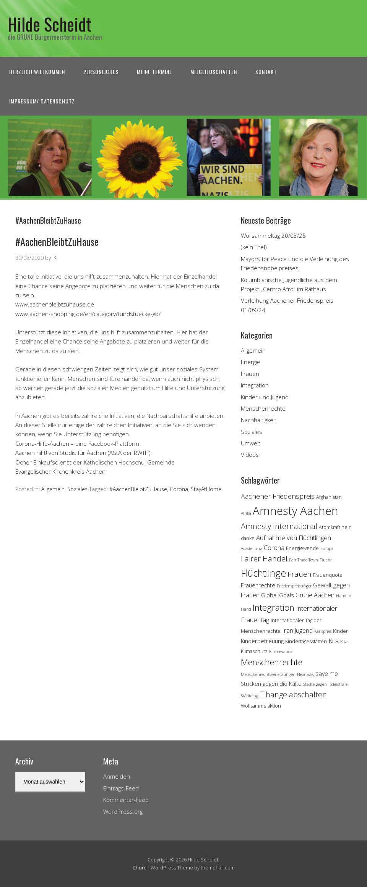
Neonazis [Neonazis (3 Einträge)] (305, 674)
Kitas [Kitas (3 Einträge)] (344, 641)
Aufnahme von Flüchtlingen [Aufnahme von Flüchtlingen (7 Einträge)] (293, 537)
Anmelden (116, 776)
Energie (250, 362)
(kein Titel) (254, 247)
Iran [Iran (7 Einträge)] (287, 630)
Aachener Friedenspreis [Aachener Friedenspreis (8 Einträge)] (278, 496)
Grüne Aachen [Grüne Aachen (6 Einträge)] (315, 595)
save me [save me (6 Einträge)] (326, 673)
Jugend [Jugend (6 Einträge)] (304, 630)
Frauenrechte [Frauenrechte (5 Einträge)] (258, 585)
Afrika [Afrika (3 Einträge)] (246, 513)
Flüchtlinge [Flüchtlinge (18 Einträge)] (263, 572)
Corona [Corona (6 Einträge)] (274, 547)
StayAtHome (206, 489)
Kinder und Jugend (265, 397)
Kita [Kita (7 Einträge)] (333, 640)
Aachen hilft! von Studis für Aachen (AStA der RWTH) (83, 452)
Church (141, 867)
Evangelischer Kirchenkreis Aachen (60, 471)
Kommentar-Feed (126, 799)
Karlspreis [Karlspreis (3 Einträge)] (322, 631)
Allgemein (53, 489)
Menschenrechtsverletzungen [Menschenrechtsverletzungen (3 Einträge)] (268, 674)
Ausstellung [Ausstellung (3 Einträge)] (251, 548)
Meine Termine (154, 72)
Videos (250, 454)
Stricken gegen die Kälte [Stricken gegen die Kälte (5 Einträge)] (271, 683)
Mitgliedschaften (213, 72)
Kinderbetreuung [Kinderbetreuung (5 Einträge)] (262, 641)
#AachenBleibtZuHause (57, 241)
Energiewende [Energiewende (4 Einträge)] (302, 548)
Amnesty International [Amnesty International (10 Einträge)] (279, 526)
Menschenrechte (263, 408)
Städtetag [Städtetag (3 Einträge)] (249, 695)
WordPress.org (123, 811)
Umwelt (250, 443)
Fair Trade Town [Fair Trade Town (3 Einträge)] (303, 560)
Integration (255, 385)
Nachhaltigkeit (258, 420)
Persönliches (101, 72)
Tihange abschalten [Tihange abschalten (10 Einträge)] (293, 694)
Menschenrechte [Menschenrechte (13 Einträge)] (271, 662)
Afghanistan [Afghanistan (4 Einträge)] (329, 496)
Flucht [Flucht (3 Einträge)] (326, 560)
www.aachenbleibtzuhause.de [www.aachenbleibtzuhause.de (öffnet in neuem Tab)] (54, 304)
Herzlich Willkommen (37, 72)
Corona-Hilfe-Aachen (42, 443)
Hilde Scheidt (49, 24)
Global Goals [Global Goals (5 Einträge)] (277, 595)
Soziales (77, 489)
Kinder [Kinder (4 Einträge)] (340, 630)
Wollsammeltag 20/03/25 (273, 235)
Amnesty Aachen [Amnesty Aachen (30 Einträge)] (295, 510)
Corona (179, 489)
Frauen (250, 373)
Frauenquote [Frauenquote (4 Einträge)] (328, 574)
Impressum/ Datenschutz (42, 101)
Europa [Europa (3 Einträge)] (326, 548)
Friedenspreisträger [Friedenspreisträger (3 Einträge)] (294, 586)
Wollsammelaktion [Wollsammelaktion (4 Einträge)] (261, 705)
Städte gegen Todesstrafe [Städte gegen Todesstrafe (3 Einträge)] (325, 684)
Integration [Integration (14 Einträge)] (273, 607)
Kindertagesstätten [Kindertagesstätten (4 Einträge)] (306, 641)
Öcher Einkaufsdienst (43, 462)
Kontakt (266, 72)
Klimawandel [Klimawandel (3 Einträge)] (281, 651)
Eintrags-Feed (121, 788)
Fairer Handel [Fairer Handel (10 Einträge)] (264, 558)
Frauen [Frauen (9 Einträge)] (299, 574)
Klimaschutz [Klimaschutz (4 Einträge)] (254, 651)
